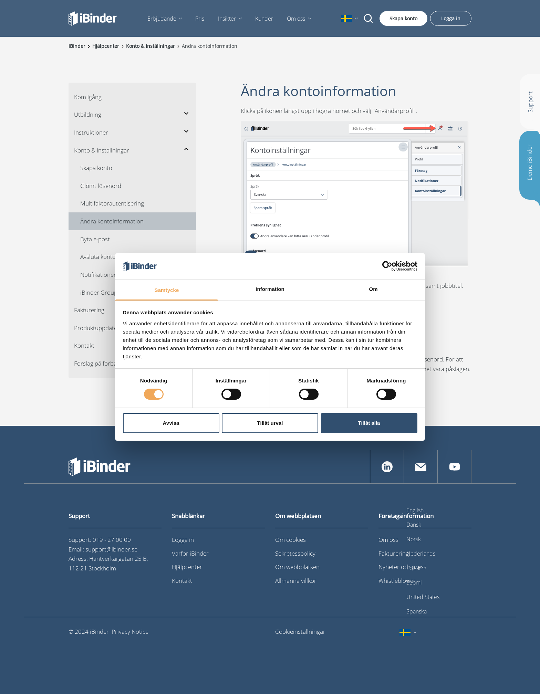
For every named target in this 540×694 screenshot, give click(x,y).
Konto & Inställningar (101, 150)
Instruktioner (91, 132)
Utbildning (87, 114)
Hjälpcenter (187, 567)
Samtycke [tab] (167, 290)
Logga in (450, 18)
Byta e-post (95, 239)
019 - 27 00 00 (112, 540)
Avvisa (171, 423)
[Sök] (368, 18)
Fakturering (393, 553)
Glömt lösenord (100, 186)
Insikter (227, 18)
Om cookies (290, 540)
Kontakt (182, 581)
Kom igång (88, 97)
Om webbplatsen (297, 567)
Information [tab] (270, 289)
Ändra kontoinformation (112, 221)
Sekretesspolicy (295, 553)
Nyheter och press (402, 567)
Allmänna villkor (295, 581)
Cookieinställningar (300, 631)
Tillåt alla (369, 423)
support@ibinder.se (111, 549)
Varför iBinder (190, 553)
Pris (199, 18)
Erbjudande (161, 18)
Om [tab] (373, 289)
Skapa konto (403, 18)
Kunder (264, 18)
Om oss (296, 18)
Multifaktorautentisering (112, 203)
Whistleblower (397, 581)
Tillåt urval (270, 423)
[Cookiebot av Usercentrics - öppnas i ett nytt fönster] (387, 266)
